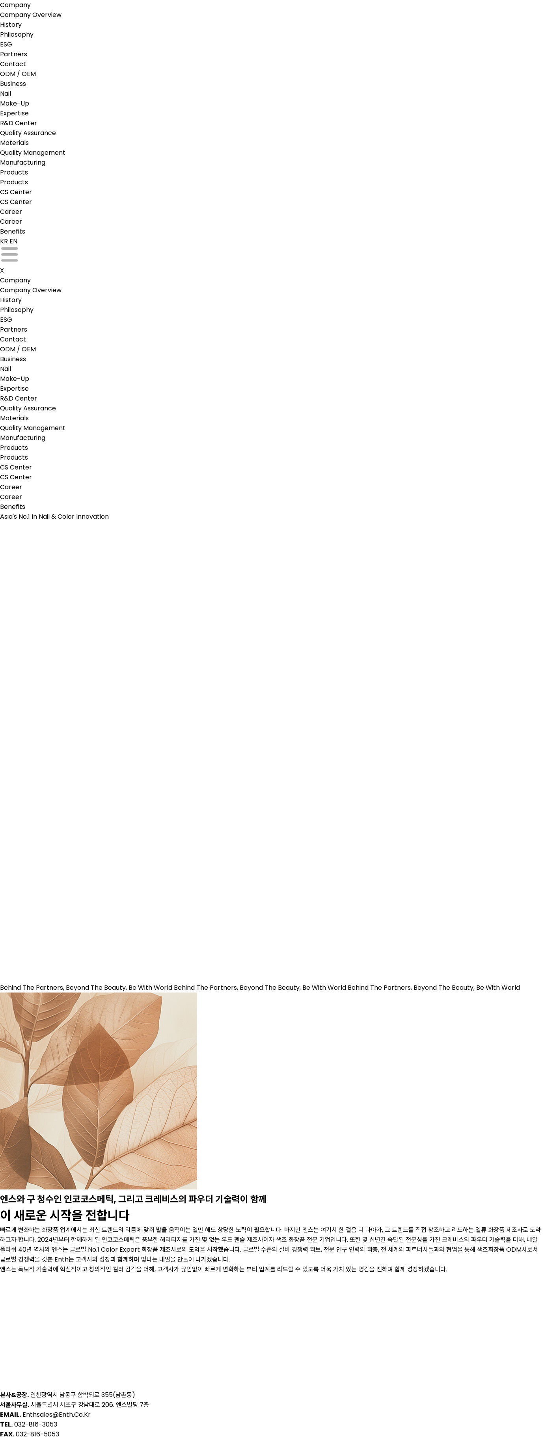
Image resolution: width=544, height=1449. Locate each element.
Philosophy (17, 34)
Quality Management (32, 152)
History (11, 24)
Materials (14, 142)
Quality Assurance (28, 132)
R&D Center (18, 123)
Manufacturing (22, 162)
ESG (6, 44)
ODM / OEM (18, 73)
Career (11, 211)
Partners (13, 54)
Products (14, 172)
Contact (13, 64)
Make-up (14, 103)
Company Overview (30, 14)
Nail (5, 93)
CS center (16, 192)
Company (15, 4)
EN (13, 241)
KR (4, 241)
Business (13, 83)
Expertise (14, 113)
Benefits (12, 231)
